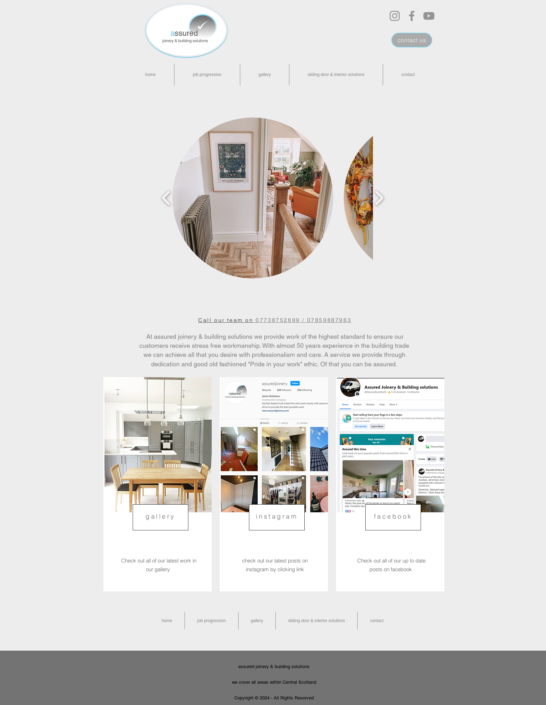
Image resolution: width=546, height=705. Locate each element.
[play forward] (379, 198)
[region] (157, 484)
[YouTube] (429, 16)
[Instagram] (394, 16)
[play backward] (166, 198)
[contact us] (411, 40)
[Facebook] (412, 16)
